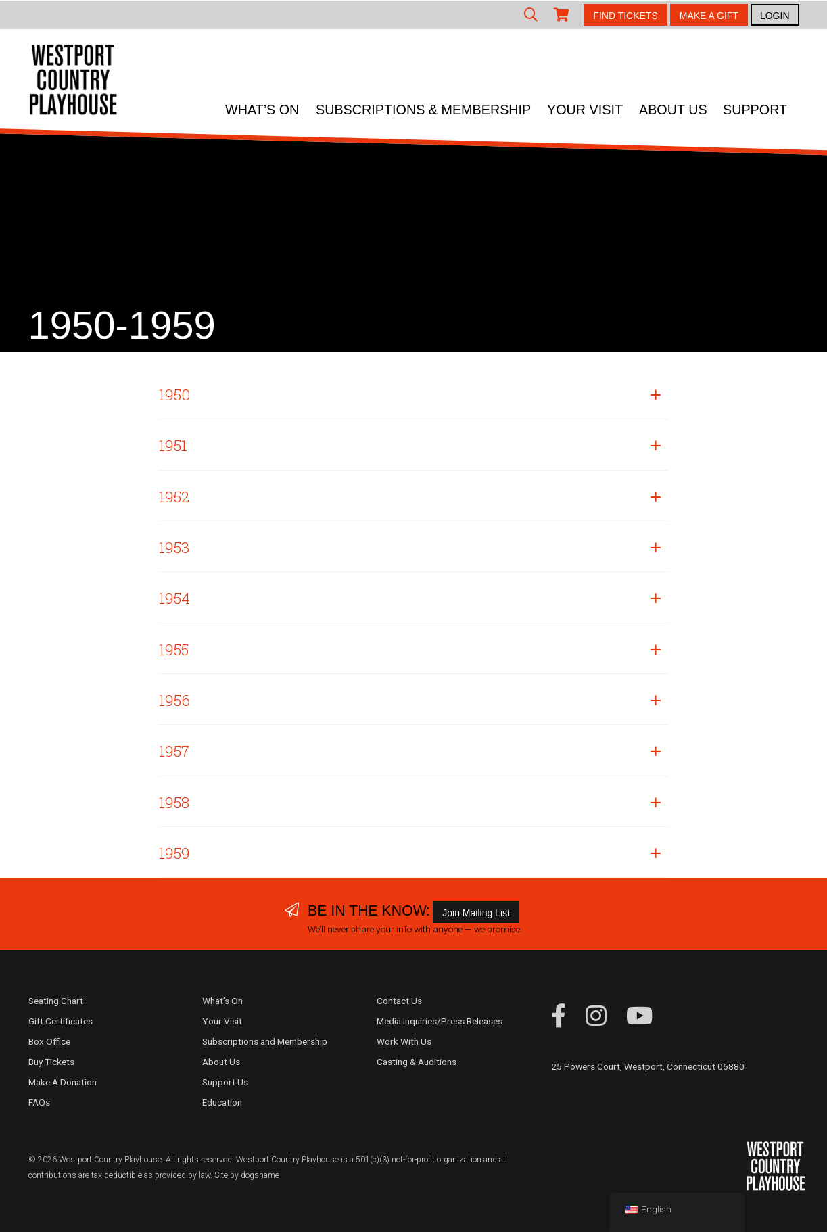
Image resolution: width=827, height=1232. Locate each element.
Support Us (225, 1081)
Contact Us (399, 1000)
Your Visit (585, 109)
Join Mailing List (476, 912)
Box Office (49, 1041)
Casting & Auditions (416, 1061)
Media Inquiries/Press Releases (439, 1021)
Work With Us (404, 1041)
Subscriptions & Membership (423, 109)
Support (755, 109)
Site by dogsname (246, 1175)
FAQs (39, 1102)
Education (222, 1102)
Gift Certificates (60, 1021)
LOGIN (775, 15)
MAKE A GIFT (709, 15)
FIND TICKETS (625, 15)
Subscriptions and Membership (264, 1041)
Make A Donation (62, 1081)
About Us (673, 109)
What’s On (262, 109)
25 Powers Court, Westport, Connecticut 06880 (648, 1066)
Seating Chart (55, 1000)
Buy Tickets (51, 1061)
